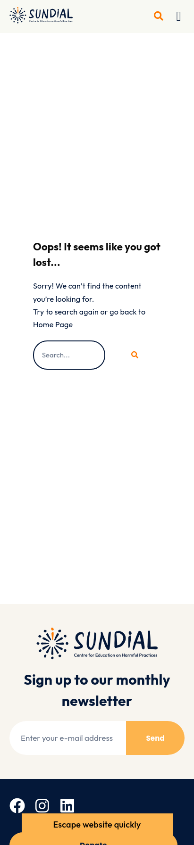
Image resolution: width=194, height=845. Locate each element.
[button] (179, 16)
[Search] (133, 355)
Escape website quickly (97, 824)
